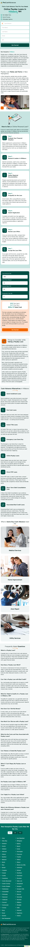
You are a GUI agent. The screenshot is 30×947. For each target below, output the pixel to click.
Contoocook (5, 905)
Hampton (19, 886)
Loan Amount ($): (6, 273)
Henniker (19, 899)
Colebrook (4, 899)
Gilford (18, 859)
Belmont (4, 859)
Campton (4, 870)
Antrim (4, 846)
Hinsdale (19, 905)
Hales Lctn (19, 881)
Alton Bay (4, 840)
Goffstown (19, 867)
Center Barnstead (6, 881)
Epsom (18, 846)
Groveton (19, 878)
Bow (3, 865)
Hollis (18, 907)
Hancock (19, 891)
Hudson (19, 915)
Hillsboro (19, 902)
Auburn (4, 854)
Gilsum (18, 862)
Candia (4, 875)
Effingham (19, 840)
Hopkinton (19, 913)
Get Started (15, 45)
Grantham (19, 873)
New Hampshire (5, 51)
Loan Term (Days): (7, 280)
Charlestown (5, 889)
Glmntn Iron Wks (21, 865)
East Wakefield (20, 838)
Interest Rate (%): (6, 286)
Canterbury (5, 878)
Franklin (19, 857)
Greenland (19, 875)
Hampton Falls (20, 889)
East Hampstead (6, 918)
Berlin (3, 862)
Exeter (18, 849)
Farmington (20, 851)
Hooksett (19, 910)
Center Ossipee (6, 886)
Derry (3, 910)
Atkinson (4, 851)
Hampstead (20, 883)
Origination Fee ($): (7, 293)
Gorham (19, 870)
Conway (4, 907)
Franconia (19, 854)
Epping (18, 843)
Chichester (5, 894)
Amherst (4, 843)
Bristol (3, 867)
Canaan (4, 873)
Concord (4, 902)
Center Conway (6, 883)
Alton (3, 838)
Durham (4, 915)
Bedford (4, 857)
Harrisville (19, 897)
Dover (3, 913)
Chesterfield (5, 891)
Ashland (4, 849)
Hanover (19, 894)
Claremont (4, 897)
